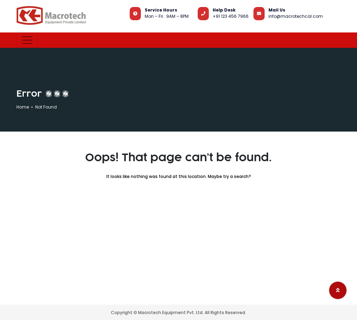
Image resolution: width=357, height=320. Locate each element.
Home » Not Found (36, 107)
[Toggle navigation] (27, 40)
